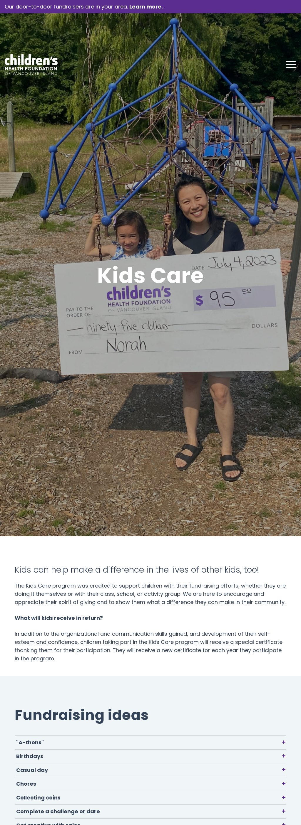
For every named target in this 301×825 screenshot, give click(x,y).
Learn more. (146, 6)
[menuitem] (289, 29)
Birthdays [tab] (151, 756)
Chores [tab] (151, 783)
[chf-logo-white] (31, 30)
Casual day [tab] (151, 770)
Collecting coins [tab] (151, 797)
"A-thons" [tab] (151, 742)
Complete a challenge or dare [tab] (151, 811)
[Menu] (289, 30)
